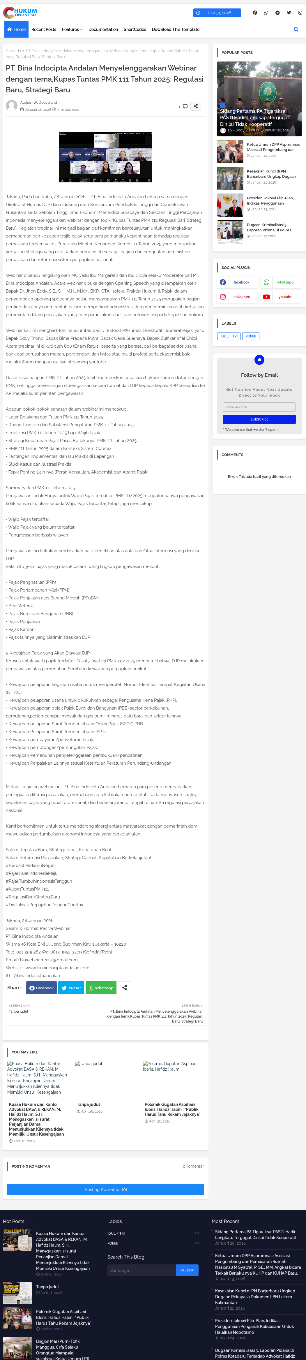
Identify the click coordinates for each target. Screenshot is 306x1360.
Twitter (74, 988)
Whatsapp (104, 988)
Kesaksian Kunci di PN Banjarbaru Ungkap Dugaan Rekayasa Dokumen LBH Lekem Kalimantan (271, 179)
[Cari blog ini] (141, 1270)
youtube (285, 297)
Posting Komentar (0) (106, 1189)
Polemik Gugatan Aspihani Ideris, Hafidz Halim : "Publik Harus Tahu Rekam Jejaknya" (173, 1109)
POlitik (250, 336)
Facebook (45, 988)
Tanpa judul (88, 1104)
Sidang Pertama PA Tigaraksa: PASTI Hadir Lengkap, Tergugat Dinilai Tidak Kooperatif (255, 1234)
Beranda (13, 51)
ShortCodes (135, 29)
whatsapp (285, 282)
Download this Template (175, 29)
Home (20, 29)
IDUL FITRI (229, 336)
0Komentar (193, 1166)
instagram (242, 297)
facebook (242, 282)
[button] (296, 29)
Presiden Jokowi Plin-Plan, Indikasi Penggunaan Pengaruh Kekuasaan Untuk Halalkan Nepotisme (272, 206)
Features (70, 29)
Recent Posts (43, 29)
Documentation (103, 29)
